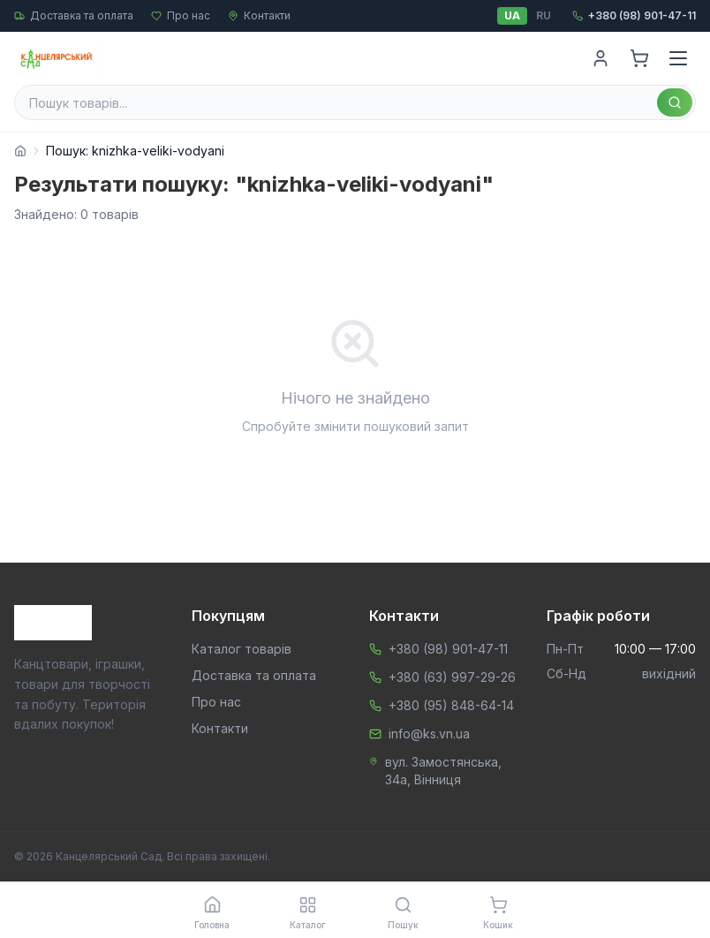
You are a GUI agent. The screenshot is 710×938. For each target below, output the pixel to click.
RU (543, 15)
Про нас (180, 15)
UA (512, 15)
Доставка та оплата (73, 15)
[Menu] (678, 58)
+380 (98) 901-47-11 (448, 648)
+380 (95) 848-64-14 (451, 705)
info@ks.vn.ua (429, 733)
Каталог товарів (241, 648)
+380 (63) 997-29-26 (452, 677)
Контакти (259, 15)
